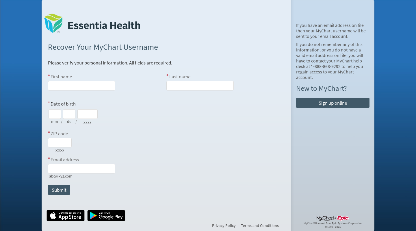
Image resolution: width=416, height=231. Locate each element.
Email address (65, 159)
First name (61, 76)
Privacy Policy (224, 225)
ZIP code (59, 133)
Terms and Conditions (260, 225)
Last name (179, 76)
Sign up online (333, 103)
